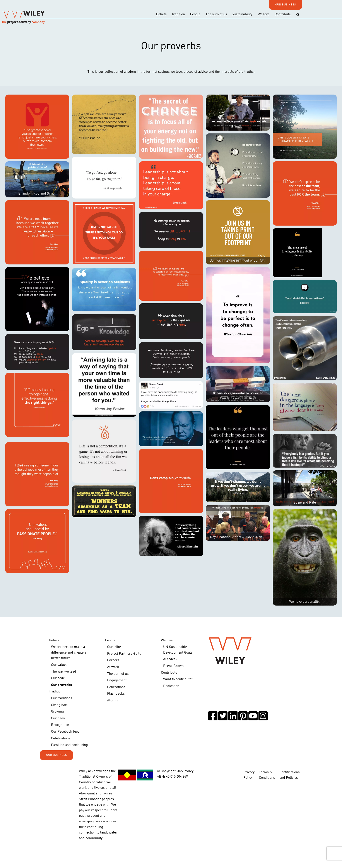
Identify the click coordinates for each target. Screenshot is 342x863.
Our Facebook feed (65, 732)
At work (113, 667)
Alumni (112, 700)
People (195, 14)
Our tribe (114, 647)
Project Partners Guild (124, 654)
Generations (116, 687)
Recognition (60, 725)
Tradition (178, 14)
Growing (57, 711)
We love (263, 14)
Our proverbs (61, 685)
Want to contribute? (178, 679)
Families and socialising (69, 745)
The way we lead (63, 671)
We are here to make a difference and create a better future (68, 652)
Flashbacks (116, 694)
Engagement (117, 680)
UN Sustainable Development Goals (178, 649)
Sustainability (242, 14)
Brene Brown (173, 666)
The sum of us (216, 14)
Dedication (171, 686)
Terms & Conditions (267, 775)
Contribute (283, 14)
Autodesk (170, 659)
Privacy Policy (249, 775)
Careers (113, 660)
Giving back (60, 705)
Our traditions (61, 698)
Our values (59, 665)
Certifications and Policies (289, 775)
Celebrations (60, 738)
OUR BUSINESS (285, 4)
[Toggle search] (298, 14)
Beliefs (161, 14)
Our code (58, 678)
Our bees (58, 718)
